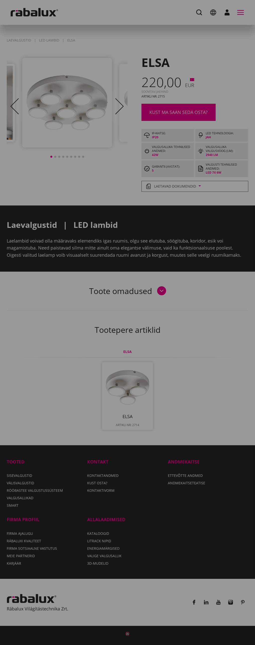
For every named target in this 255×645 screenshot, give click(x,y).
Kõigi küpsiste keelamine (118, 347)
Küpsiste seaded (59, 347)
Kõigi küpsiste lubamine (186, 347)
